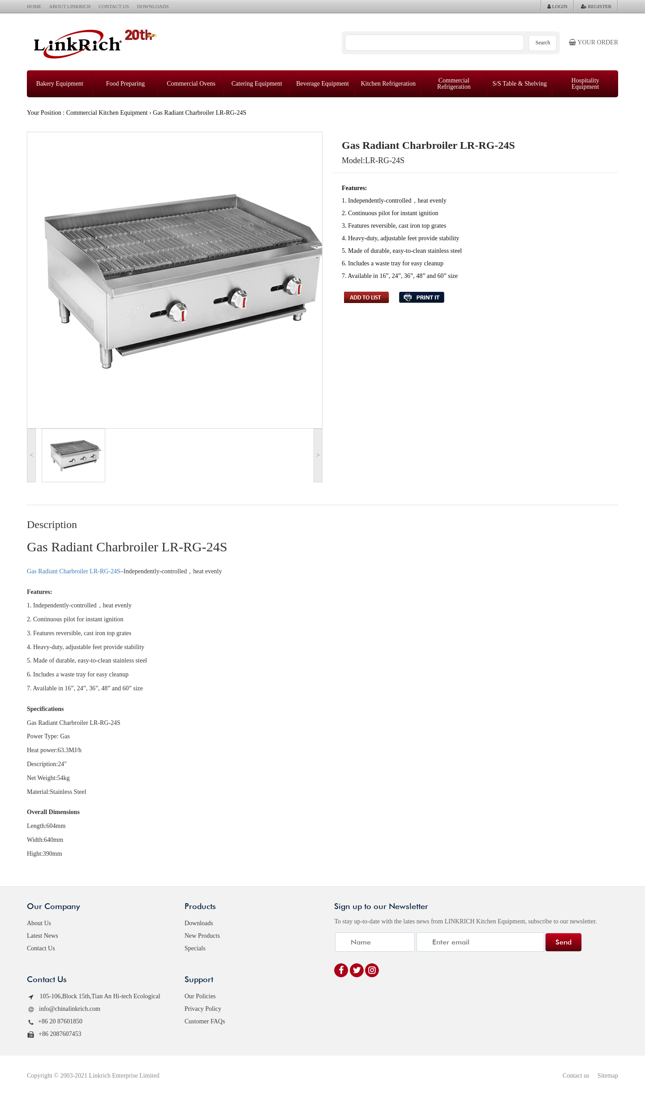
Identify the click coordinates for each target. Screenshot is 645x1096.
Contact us (576, 1075)
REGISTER (596, 6)
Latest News (42, 935)
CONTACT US (114, 6)
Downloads (199, 923)
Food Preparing (125, 83)
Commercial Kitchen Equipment (107, 112)
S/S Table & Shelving (519, 83)
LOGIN (557, 6)
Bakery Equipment (59, 83)
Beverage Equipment (322, 83)
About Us (39, 923)
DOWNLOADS (153, 6)
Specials (195, 948)
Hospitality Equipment (585, 83)
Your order (593, 42)
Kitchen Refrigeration (388, 83)
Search (543, 42)
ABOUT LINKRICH (70, 6)
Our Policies (200, 996)
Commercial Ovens (191, 83)
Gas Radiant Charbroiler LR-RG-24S (73, 571)
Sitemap (608, 1075)
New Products (202, 935)
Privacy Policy (203, 1008)
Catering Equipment (257, 83)
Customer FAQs (205, 1021)
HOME (34, 6)
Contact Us (41, 948)
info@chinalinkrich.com (63, 1009)
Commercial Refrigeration (454, 83)
